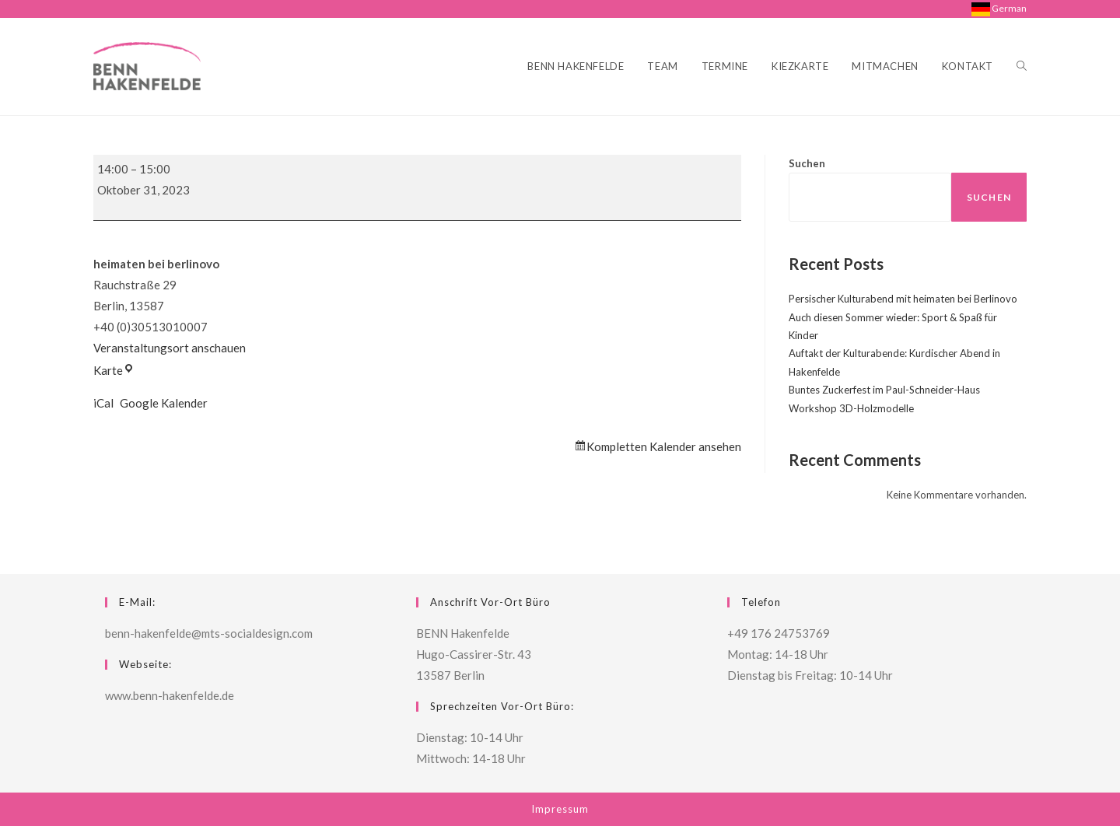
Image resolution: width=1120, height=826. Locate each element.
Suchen (807, 163)
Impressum (560, 809)
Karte (114, 370)
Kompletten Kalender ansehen (663, 446)
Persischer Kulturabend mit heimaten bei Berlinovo (903, 298)
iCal (103, 403)
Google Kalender (164, 403)
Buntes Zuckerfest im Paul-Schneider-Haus (884, 389)
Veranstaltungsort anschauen (169, 348)
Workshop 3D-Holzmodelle (851, 408)
